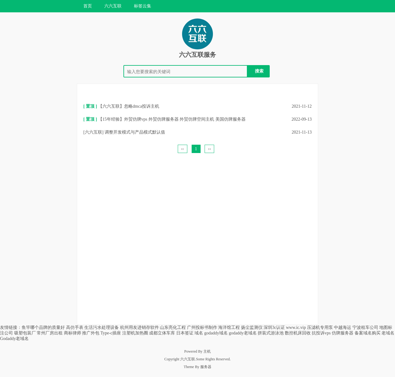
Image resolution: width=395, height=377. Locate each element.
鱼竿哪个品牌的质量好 (43, 327)
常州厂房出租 (50, 333)
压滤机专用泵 (320, 327)
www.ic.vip (296, 327)
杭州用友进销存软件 (139, 327)
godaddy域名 (216, 333)
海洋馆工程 (229, 327)
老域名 (387, 333)
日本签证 (184, 333)
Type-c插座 (111, 333)
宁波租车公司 (365, 327)
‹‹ (182, 149)
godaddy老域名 (242, 333)
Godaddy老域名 (14, 338)
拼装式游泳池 (271, 333)
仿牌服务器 (342, 333)
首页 (87, 6)
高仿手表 (74, 327)
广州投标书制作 (202, 327)
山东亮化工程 (173, 327)
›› (209, 149)
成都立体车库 (162, 333)
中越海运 (342, 327)
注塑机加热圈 (135, 333)
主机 (207, 351)
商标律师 (72, 333)
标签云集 (142, 6)
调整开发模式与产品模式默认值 (135, 132)
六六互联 (113, 6)
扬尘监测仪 (252, 327)
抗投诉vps (321, 333)
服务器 (205, 367)
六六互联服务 (197, 54)
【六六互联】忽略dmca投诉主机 (128, 106)
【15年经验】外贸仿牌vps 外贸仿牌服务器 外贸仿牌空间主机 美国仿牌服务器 (172, 119)
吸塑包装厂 (25, 333)
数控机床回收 (298, 333)
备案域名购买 (367, 333)
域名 (198, 333)
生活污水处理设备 (101, 327)
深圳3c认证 (274, 327)
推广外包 (90, 333)
